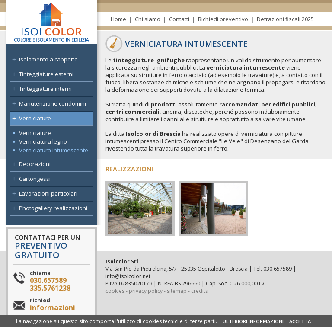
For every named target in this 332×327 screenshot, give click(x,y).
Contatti (179, 19)
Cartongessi (35, 179)
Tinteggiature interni (45, 89)
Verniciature (35, 118)
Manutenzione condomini (52, 103)
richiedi (52, 304)
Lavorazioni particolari (48, 193)
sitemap (177, 291)
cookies (114, 291)
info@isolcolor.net (127, 276)
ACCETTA (300, 321)
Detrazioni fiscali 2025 (285, 19)
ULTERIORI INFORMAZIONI (253, 321)
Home (118, 19)
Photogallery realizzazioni (53, 208)
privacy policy (146, 291)
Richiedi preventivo (223, 19)
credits (199, 291)
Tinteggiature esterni (46, 74)
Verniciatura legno (43, 141)
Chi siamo (147, 19)
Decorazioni (35, 164)
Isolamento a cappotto (48, 59)
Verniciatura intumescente (53, 150)
